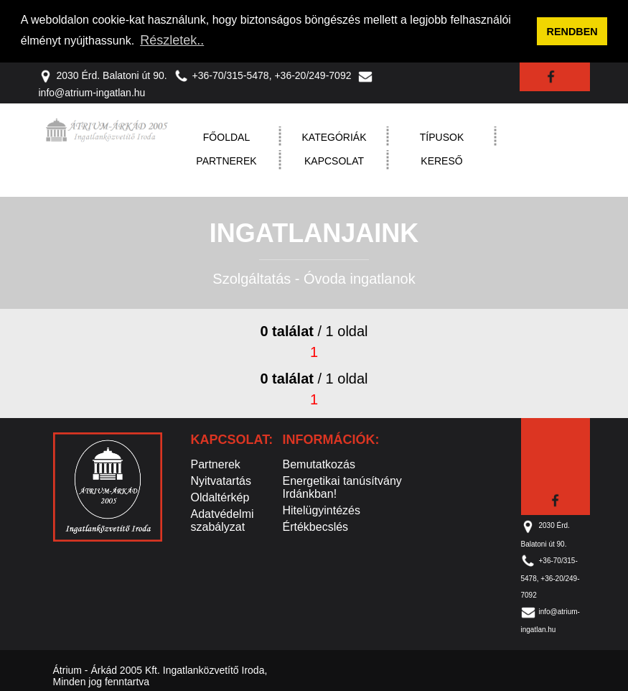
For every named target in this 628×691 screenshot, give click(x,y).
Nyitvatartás (221, 481)
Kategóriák (334, 137)
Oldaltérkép (220, 497)
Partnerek (226, 161)
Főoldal (226, 137)
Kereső (441, 161)
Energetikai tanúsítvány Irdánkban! (342, 487)
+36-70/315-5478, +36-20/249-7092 (263, 74)
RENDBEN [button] (572, 31)
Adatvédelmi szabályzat (222, 520)
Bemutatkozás (319, 464)
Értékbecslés (316, 527)
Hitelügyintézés (322, 510)
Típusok (442, 137)
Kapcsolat (334, 161)
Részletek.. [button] (172, 40)
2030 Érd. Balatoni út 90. (103, 74)
